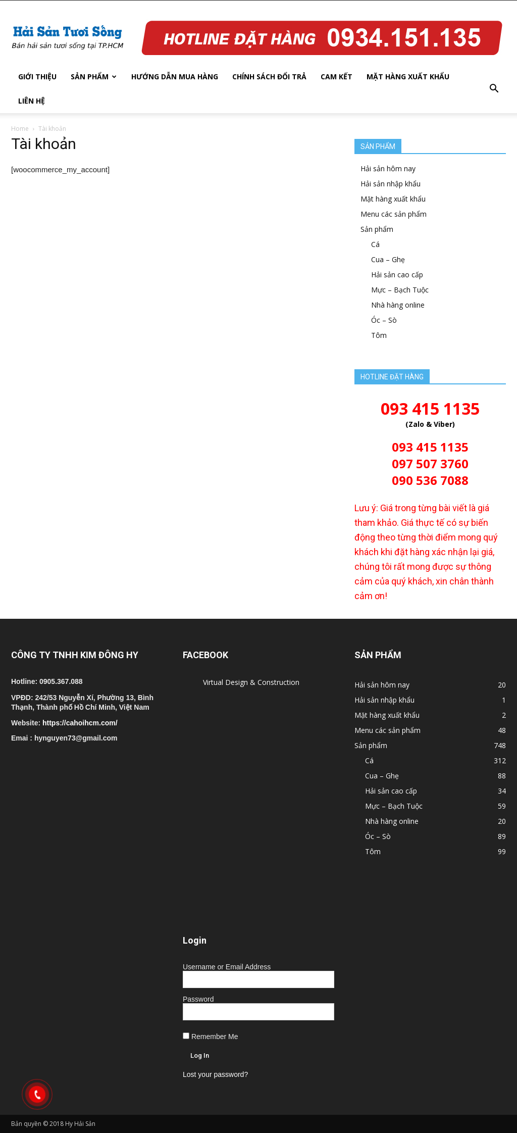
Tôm (379, 335)
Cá (375, 244)
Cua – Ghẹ (388, 259)
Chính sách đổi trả (269, 76)
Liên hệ (31, 101)
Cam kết (336, 76)
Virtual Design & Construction (251, 682)
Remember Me (210, 1036)
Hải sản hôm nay (388, 168)
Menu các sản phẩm (393, 214)
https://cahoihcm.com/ (80, 723)
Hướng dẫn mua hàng (174, 76)
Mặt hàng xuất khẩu (408, 76)
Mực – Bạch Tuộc (400, 289)
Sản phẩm (94, 76)
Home (20, 128)
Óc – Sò (384, 320)
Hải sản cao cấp (397, 274)
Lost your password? (215, 1074)
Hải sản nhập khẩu (390, 183)
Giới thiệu (37, 76)
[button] (494, 89)
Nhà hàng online (398, 305)
